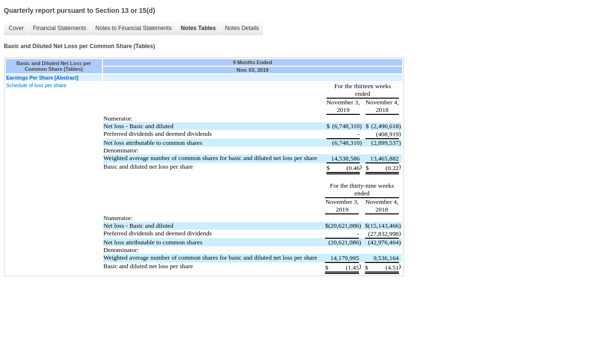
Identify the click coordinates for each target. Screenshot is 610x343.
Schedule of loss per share (36, 85)
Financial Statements (59, 28)
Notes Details (242, 28)
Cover (16, 28)
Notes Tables (198, 28)
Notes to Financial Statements (133, 28)
